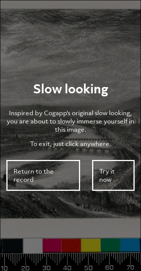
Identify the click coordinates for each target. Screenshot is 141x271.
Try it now (107, 175)
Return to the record (34, 175)
